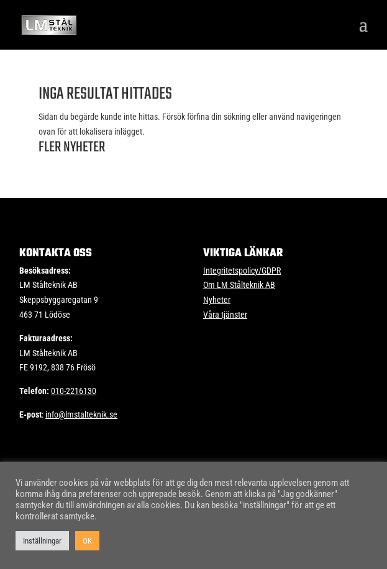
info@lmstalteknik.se (81, 414)
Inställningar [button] (42, 540)
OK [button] (87, 540)
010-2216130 (73, 391)
